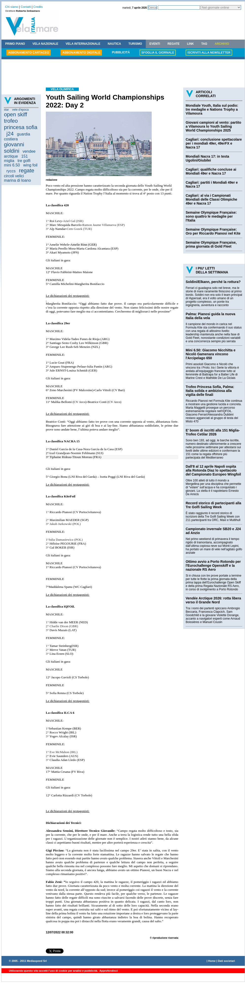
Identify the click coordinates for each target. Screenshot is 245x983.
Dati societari (226, 960)
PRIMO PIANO (15, 43)
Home (212, 960)
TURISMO (135, 43)
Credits (38, 7)
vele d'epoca (20, 109)
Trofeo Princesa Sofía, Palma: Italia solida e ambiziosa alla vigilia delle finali (210, 391)
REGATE (173, 43)
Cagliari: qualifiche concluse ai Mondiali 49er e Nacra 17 (211, 171)
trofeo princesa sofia (20, 124)
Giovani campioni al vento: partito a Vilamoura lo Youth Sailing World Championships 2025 (213, 126)
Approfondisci (108, 970)
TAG (204, 43)
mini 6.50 (12, 165)
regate (26, 170)
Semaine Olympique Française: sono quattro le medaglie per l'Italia (211, 216)
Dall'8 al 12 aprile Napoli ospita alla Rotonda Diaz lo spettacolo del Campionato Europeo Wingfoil (213, 470)
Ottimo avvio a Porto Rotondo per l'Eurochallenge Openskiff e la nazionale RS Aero (213, 565)
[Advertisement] (123, 74)
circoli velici (14, 176)
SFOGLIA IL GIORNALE (157, 52)
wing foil (30, 165)
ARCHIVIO (222, 43)
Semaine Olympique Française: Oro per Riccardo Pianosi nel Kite (213, 231)
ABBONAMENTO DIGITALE (81, 52)
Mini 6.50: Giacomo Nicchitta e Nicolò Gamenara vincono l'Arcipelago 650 (210, 354)
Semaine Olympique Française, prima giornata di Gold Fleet (211, 244)
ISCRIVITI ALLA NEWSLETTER (208, 52)
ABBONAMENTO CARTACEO (28, 52)
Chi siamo (11, 7)
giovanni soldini (14, 147)
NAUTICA (114, 43)
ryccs (11, 171)
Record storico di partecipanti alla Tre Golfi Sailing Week (213, 505)
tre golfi (23, 161)
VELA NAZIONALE (45, 43)
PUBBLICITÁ (121, 52)
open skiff (15, 114)
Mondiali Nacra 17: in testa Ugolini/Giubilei (207, 158)
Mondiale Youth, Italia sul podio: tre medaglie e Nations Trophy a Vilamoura (212, 109)
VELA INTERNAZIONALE (83, 43)
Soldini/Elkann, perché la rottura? (213, 282)
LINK (190, 43)
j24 (10, 134)
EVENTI (154, 43)
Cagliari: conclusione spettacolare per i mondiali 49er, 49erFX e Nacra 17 (214, 143)
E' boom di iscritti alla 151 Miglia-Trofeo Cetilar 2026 (213, 432)
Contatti (26, 7)
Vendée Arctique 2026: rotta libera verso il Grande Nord (213, 600)
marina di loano (17, 180)
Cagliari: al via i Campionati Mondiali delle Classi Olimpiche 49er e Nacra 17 (211, 199)
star (6, 109)
